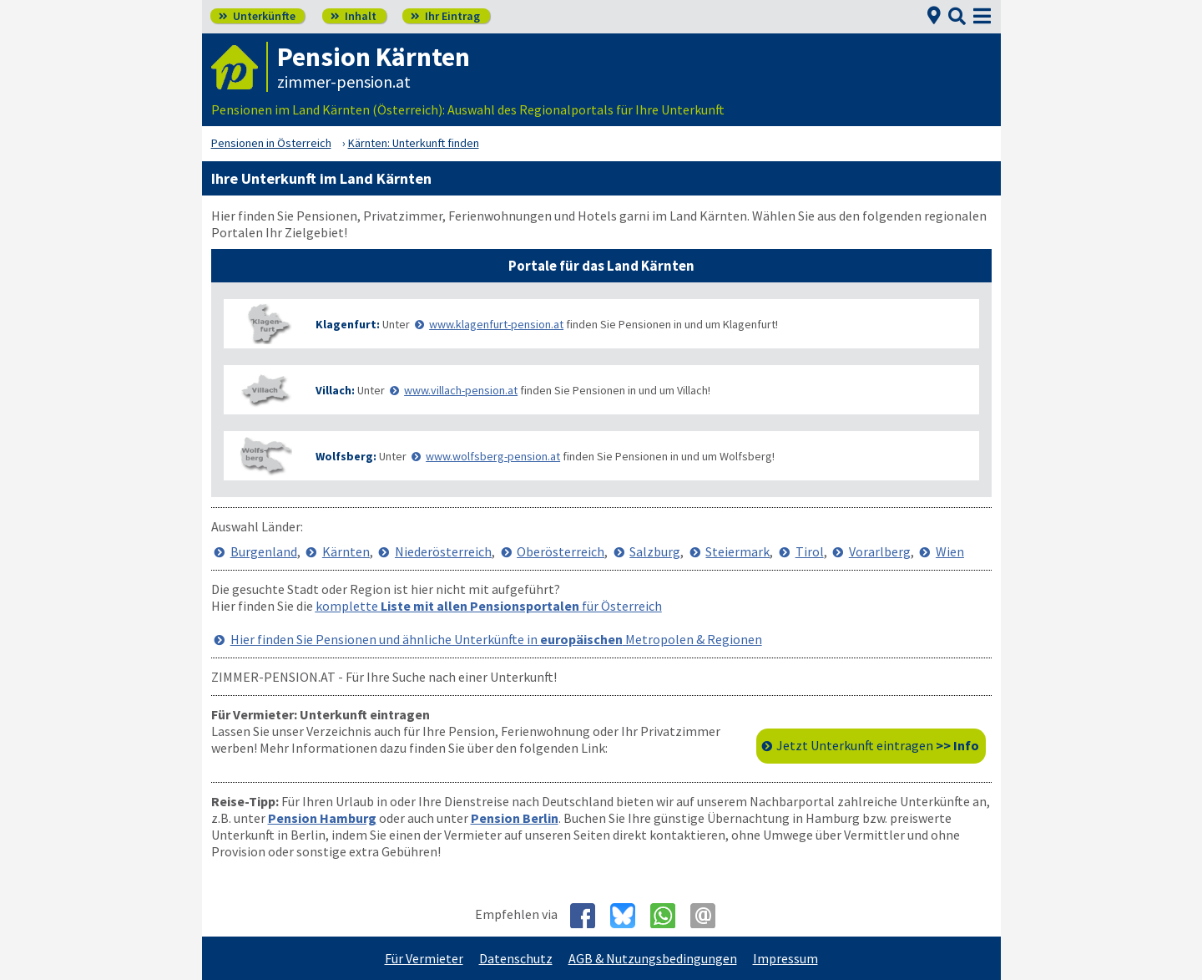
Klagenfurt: (348, 324)
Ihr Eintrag (445, 15)
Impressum (785, 958)
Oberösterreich (560, 551)
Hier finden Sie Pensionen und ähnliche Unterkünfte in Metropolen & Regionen (496, 639)
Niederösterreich (443, 551)
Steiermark (737, 551)
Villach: (335, 390)
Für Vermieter (424, 958)
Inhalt (353, 15)
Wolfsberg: (346, 456)
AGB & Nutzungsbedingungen (652, 958)
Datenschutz (516, 958)
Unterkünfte (257, 15)
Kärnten (346, 551)
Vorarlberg (880, 551)
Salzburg (654, 551)
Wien (950, 551)
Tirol (809, 551)
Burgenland (263, 551)
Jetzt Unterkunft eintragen (877, 745)
